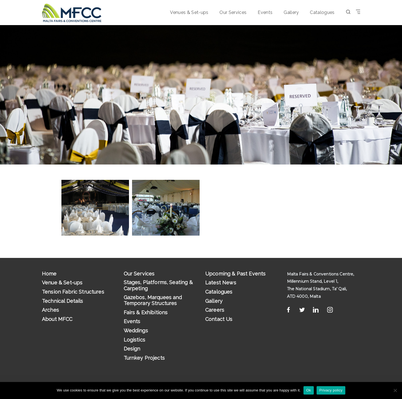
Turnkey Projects (144, 358)
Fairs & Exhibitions (146, 312)
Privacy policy (331, 390)
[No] (395, 390)
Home (49, 274)
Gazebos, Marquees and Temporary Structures (153, 300)
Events (265, 12)
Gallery (291, 12)
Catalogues (322, 12)
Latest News (220, 283)
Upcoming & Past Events (235, 274)
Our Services (233, 12)
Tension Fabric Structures (73, 292)
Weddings (136, 330)
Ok (308, 390)
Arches (50, 310)
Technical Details (62, 301)
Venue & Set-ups (62, 283)
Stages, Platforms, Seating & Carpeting (158, 285)
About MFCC (57, 319)
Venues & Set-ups (189, 12)
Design (132, 349)
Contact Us (219, 319)
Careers (214, 310)
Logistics (134, 340)
